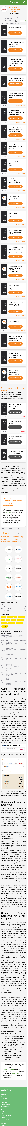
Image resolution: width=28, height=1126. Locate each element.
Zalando (10, 616)
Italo (15, 616)
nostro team (8, 512)
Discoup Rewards (6, 1108)
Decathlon (5, 626)
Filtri (23, 21)
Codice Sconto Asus (8, 1069)
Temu (8, 620)
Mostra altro (13, 543)
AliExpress (21, 616)
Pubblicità (4, 1098)
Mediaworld (21, 620)
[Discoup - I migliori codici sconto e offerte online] (13, 2)
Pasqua (3, 1125)
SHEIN (3, 620)
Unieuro (4, 623)
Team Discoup (5, 1119)
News (2, 1100)
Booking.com (11, 623)
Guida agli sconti (5, 1106)
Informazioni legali (6, 1115)
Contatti (3, 1110)
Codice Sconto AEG (16, 1073)
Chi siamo (4, 1096)
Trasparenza (4, 1117)
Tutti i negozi (4, 1102)
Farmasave (19, 623)
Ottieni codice (15, 32)
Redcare (13, 620)
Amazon (4, 616)
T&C (2, 1113)
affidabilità (5, 523)
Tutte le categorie (6, 1104)
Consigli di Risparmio (14, 13)
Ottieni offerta (15, 50)
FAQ (2, 1111)
